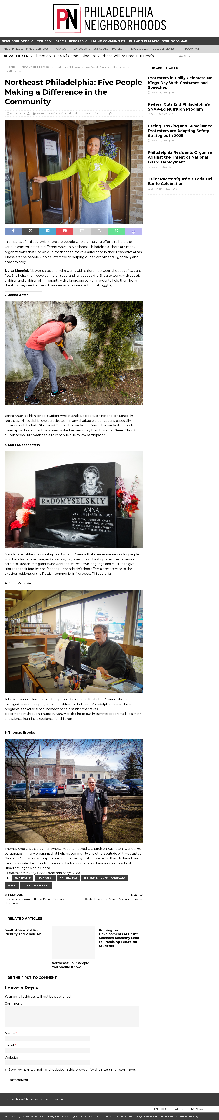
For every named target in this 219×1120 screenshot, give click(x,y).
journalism (68, 878)
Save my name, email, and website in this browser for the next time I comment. (72, 1069)
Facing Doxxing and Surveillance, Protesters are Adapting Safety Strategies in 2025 (181, 131)
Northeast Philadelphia (93, 113)
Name (10, 1033)
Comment (13, 1003)
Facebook (160, 1109)
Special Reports (70, 41)
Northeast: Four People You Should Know (70, 965)
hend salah (45, 878)
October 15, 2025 (159, 167)
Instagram (197, 1109)
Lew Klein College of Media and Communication (150, 1116)
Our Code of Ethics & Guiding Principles (98, 48)
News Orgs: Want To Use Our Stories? (152, 48)
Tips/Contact (191, 48)
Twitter (178, 1109)
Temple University (36, 885)
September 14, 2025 (160, 188)
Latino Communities (108, 41)
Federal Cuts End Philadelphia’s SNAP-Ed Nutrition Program (179, 106)
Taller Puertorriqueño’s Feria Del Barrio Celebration (180, 181)
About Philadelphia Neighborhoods (26, 48)
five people (23, 878)
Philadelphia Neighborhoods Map (158, 41)
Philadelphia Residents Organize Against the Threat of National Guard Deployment (180, 157)
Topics (42, 41)
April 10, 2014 (17, 113)
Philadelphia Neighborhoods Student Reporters (34, 1099)
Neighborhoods (15, 41)
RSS (213, 1109)
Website (11, 1057)
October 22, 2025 (159, 140)
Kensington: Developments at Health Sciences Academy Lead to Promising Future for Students (119, 938)
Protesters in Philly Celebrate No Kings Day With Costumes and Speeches (180, 83)
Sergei (12, 885)
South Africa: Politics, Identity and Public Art (23, 932)
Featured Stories (47, 113)
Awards (61, 48)
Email (10, 1045)
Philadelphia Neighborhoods (104, 878)
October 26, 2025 (159, 92)
